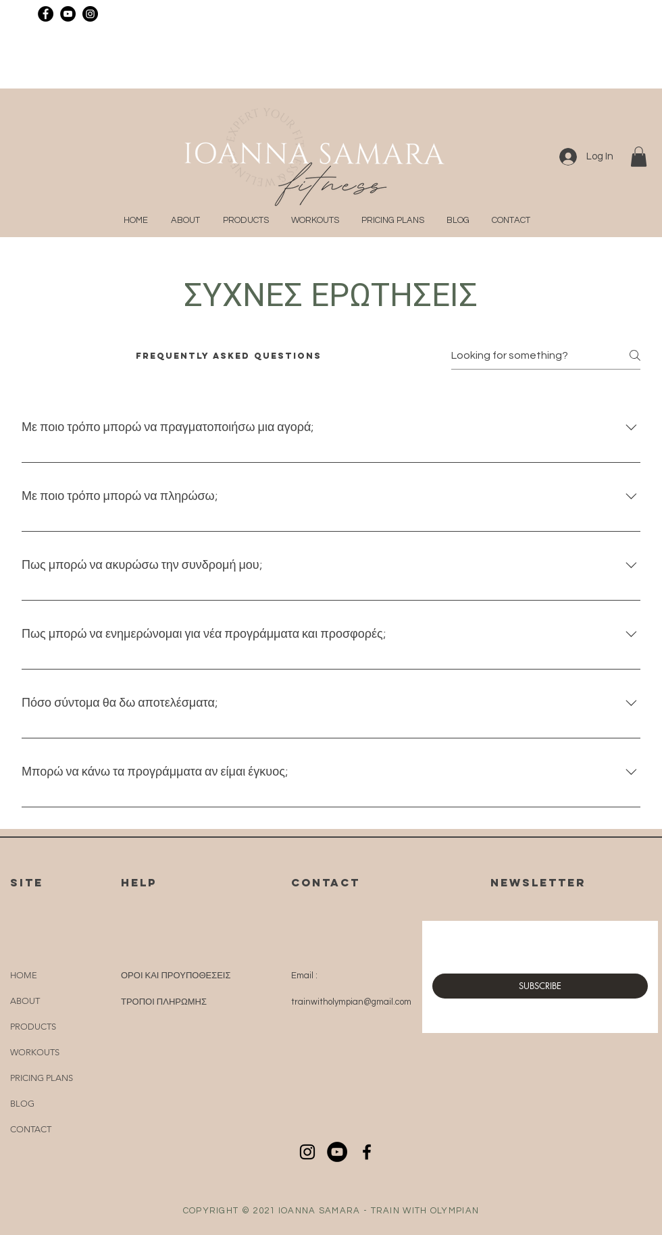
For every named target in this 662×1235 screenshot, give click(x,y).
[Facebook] (45, 14)
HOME (23, 975)
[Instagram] (90, 14)
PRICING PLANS (41, 1078)
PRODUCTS (33, 1027)
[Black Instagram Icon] (307, 1152)
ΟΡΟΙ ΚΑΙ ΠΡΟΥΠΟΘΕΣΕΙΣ (176, 975)
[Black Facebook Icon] (367, 1152)
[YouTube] (68, 14)
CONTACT (30, 1129)
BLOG (22, 1104)
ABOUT (25, 1001)
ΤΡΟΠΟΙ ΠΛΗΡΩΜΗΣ (164, 1002)
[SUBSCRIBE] (540, 986)
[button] (638, 157)
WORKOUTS (34, 1052)
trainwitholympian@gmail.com (351, 1002)
